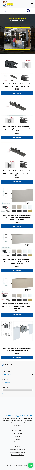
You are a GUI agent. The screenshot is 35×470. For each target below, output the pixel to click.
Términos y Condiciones (17, 452)
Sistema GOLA (27, 84)
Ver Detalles (17, 93)
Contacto (17, 439)
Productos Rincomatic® (16, 84)
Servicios (17, 436)
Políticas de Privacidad (17, 449)
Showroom (17, 442)
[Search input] (16, 10)
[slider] (2, 390)
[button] (30, 465)
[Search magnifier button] (28, 10)
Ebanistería (6, 84)
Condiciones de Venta (17, 455)
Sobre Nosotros (17, 433)
